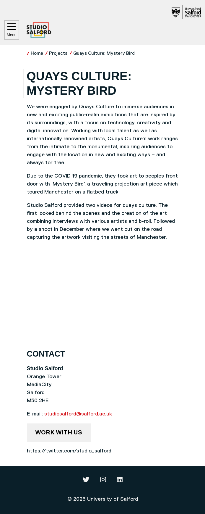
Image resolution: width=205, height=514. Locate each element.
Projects (58, 53)
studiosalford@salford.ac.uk (78, 414)
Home (37, 53)
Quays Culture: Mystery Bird (104, 53)
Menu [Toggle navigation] (12, 30)
